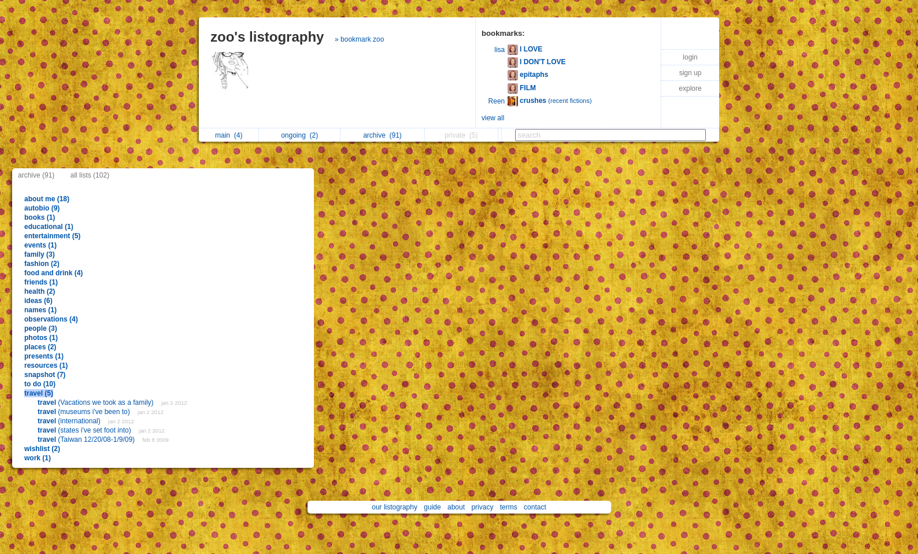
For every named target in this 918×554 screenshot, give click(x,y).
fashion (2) (42, 264)
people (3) (40, 328)
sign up (690, 73)
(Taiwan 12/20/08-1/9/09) (87, 439)
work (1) (37, 458)
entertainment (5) (52, 236)
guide (432, 507)
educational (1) (48, 227)
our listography (394, 507)
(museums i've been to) (85, 412)
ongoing (299, 135)
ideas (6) (38, 301)
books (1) (39, 217)
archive (382, 135)
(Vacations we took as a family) (97, 402)
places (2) (40, 347)
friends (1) (41, 282)
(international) (70, 421)
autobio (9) (42, 208)
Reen (496, 101)
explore (690, 88)
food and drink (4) (53, 273)
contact (535, 507)
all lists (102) (90, 175)
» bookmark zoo (359, 39)
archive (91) (36, 175)
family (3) (39, 254)
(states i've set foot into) (85, 430)
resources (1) (46, 365)
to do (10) (39, 384)
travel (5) (38, 393)
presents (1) (44, 356)
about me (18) (46, 199)
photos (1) (41, 338)
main (228, 135)
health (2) (39, 291)
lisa (499, 50)
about (456, 507)
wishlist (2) (42, 449)
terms (508, 507)
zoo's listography (267, 37)
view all (493, 118)
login (690, 57)
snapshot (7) (44, 375)
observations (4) (51, 319)
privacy (482, 507)
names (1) (40, 310)
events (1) (40, 245)
